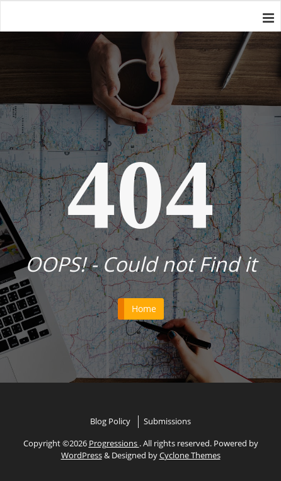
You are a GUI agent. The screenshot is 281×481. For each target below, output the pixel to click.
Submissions (167, 421)
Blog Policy (110, 421)
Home (144, 309)
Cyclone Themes (190, 455)
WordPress (81, 455)
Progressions (114, 443)
